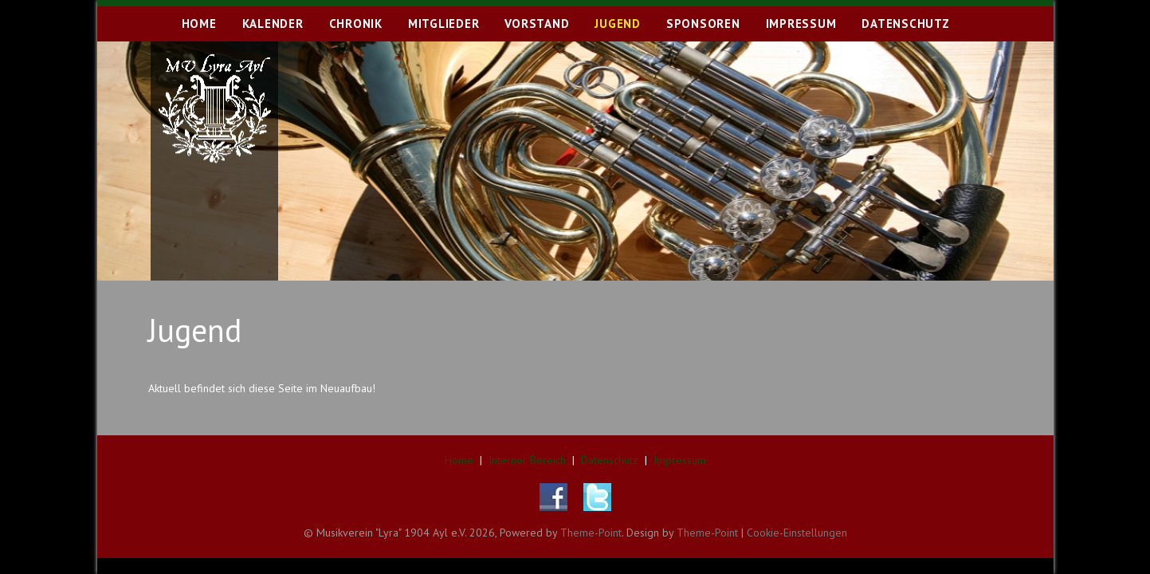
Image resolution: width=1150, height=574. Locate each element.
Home (459, 460)
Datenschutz (609, 460)
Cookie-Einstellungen (797, 532)
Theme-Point (591, 532)
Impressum (679, 460)
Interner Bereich (527, 460)
